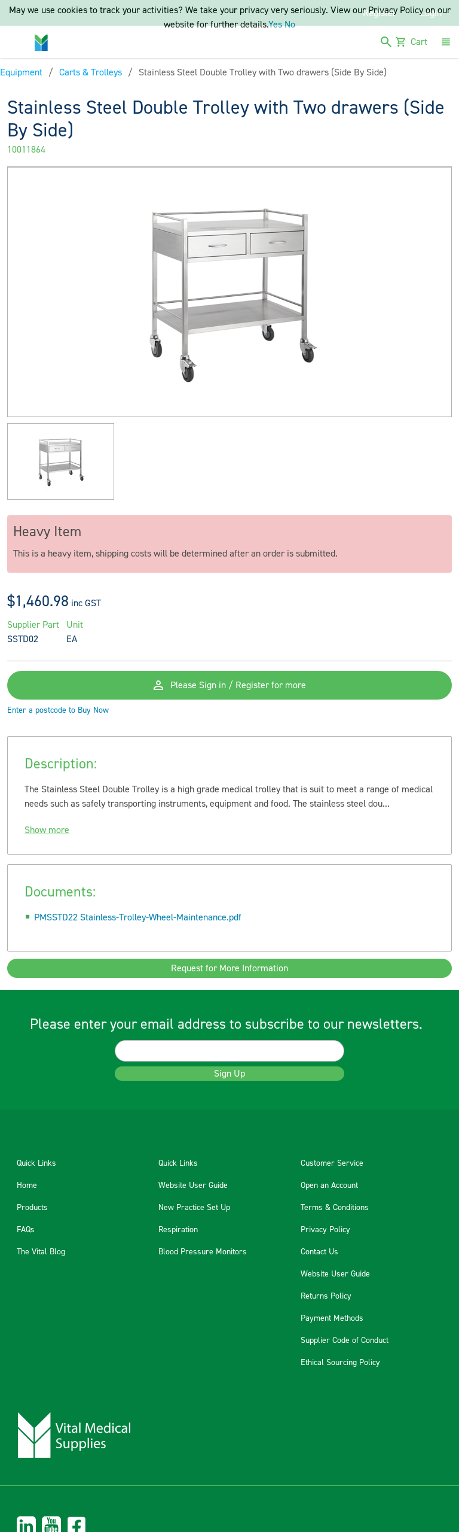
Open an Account (329, 1185)
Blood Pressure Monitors (202, 1252)
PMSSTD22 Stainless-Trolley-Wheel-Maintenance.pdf (137, 917)
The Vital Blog (41, 1252)
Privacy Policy (325, 1229)
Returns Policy (326, 1296)
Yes (275, 25)
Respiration (178, 1229)
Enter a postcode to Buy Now (58, 710)
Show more (47, 830)
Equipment (21, 72)
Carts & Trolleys (90, 72)
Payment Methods (332, 1318)
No (289, 25)
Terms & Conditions (335, 1207)
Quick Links (36, 1163)
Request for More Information (229, 968)
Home (27, 1185)
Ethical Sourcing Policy (340, 1362)
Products (32, 1207)
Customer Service (332, 1163)
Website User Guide (193, 1185)
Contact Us (319, 1252)
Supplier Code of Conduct (344, 1340)
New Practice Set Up (194, 1207)
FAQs (26, 1229)
